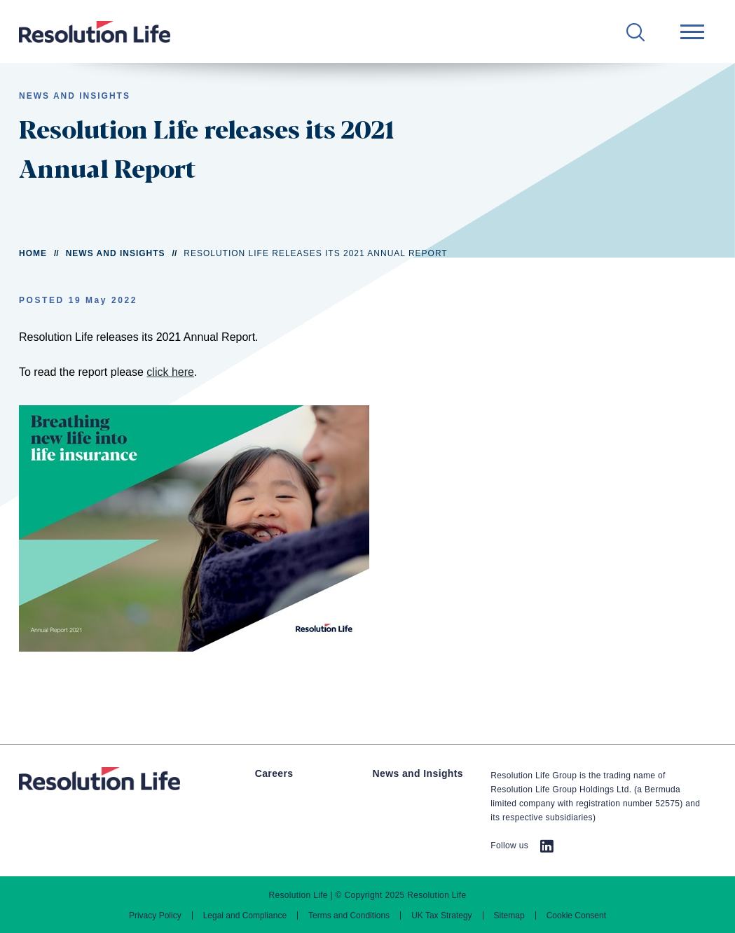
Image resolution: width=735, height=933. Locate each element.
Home (33, 253)
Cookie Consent (576, 915)
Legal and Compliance (245, 915)
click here (170, 372)
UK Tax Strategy (441, 915)
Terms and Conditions (349, 915)
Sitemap (509, 915)
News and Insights (115, 253)
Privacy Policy (155, 915)
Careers (274, 773)
